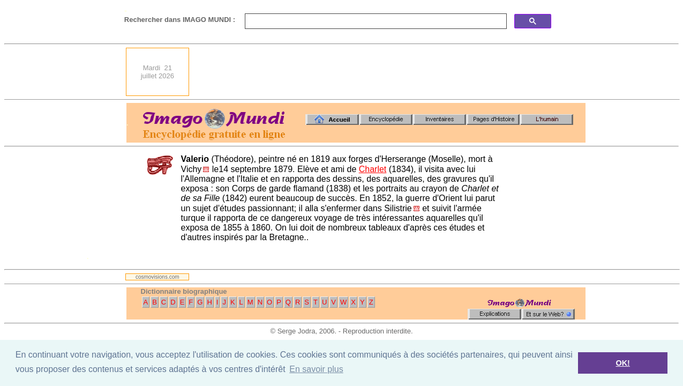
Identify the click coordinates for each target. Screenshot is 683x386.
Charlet (373, 169)
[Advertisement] (391, 72)
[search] (374, 21)
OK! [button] (622, 363)
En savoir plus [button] (316, 369)
